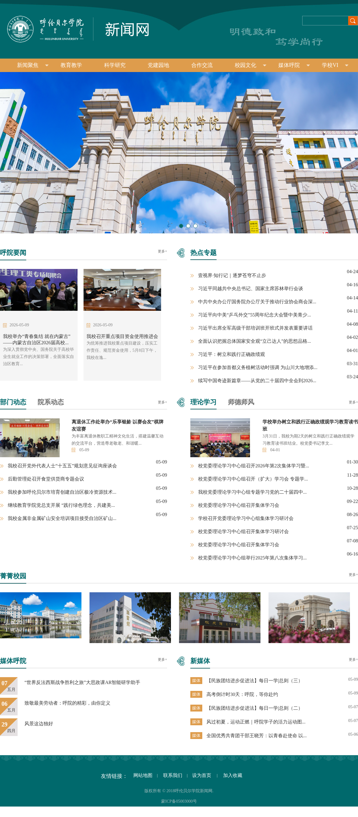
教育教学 (71, 65)
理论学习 (203, 402)
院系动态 (51, 402)
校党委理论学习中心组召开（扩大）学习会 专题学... (253, 478)
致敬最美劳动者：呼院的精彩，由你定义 (67, 703)
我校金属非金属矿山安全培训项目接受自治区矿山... (62, 518)
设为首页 (202, 775)
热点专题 (203, 252)
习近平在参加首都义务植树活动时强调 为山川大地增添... (257, 367)
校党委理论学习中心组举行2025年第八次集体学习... (252, 557)
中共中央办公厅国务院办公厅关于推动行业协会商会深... (257, 301)
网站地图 (142, 775)
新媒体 (200, 661)
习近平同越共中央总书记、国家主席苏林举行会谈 (250, 288)
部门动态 (13, 402)
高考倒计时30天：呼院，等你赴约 (242, 694)
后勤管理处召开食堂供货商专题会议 (46, 478)
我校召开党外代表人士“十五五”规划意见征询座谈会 (62, 465)
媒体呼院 (294, 65)
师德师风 (241, 402)
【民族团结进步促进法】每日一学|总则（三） (254, 680)
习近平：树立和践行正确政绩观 (231, 354)
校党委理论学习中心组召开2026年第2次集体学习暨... (253, 465)
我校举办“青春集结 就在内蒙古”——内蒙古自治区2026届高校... (36, 339)
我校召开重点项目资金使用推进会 (122, 336)
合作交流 (202, 65)
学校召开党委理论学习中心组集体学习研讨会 (246, 518)
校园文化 (250, 65)
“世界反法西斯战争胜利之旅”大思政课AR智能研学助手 (82, 682)
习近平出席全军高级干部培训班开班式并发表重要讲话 (255, 328)
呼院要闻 (13, 252)
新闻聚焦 (33, 65)
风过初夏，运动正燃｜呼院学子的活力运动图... (255, 721)
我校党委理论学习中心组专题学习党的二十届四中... (252, 492)
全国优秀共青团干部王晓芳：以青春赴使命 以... (256, 735)
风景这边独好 (38, 723)
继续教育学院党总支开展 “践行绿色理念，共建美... (61, 505)
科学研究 (115, 65)
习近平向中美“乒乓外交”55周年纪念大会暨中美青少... (254, 314)
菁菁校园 (13, 576)
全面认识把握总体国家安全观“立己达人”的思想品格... (254, 341)
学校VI (335, 65)
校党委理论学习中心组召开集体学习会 (238, 505)
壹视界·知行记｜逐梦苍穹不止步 (232, 275)
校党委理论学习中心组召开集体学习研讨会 (243, 531)
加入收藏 (232, 775)
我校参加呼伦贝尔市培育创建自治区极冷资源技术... (62, 492)
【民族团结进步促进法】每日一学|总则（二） (254, 708)
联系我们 (172, 775)
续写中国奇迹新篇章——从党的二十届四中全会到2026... (257, 380)
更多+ (162, 251)
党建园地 (158, 65)
